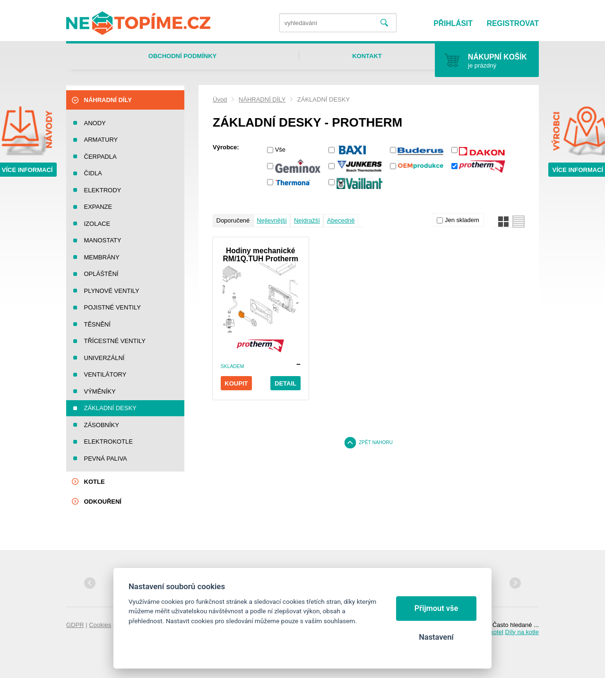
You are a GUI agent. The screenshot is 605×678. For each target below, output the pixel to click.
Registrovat (513, 23)
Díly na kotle (522, 631)
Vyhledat (384, 22)
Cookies (100, 624)
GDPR (75, 624)
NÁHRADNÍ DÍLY (262, 99)
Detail (285, 383)
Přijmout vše (436, 608)
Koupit (236, 383)
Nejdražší (307, 220)
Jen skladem (462, 219)
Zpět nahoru (376, 442)
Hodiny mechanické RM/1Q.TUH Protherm (260, 255)
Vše (280, 149)
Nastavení (436, 637)
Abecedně (341, 220)
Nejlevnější (272, 220)
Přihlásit (452, 23)
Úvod (220, 99)
